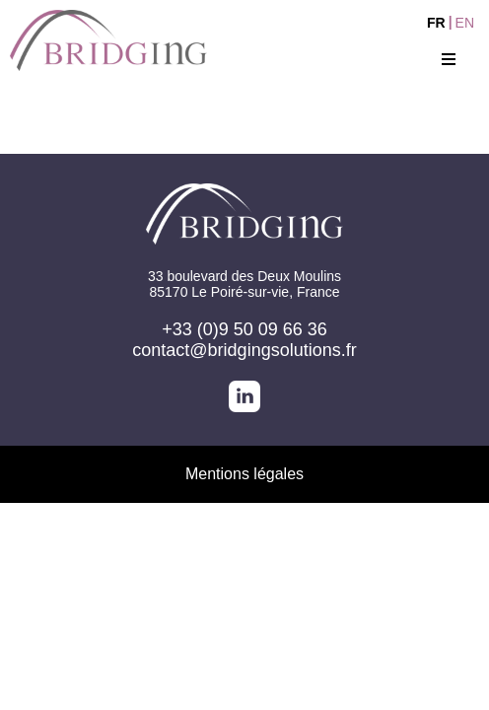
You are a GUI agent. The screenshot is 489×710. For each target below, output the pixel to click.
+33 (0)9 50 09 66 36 (244, 329)
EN (464, 23)
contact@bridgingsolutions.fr (244, 350)
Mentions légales (244, 473)
